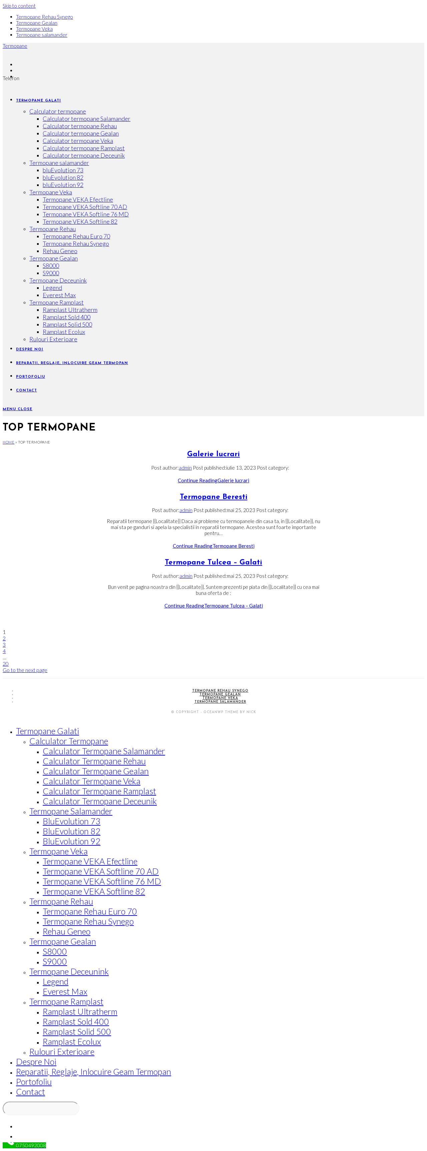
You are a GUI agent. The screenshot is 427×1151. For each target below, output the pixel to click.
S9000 (55, 961)
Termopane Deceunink (69, 971)
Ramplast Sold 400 (76, 1021)
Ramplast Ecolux (72, 1041)
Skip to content (19, 6)
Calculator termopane (68, 741)
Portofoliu (34, 1082)
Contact (30, 1092)
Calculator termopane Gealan (96, 771)
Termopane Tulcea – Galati (213, 562)
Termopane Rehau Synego (44, 17)
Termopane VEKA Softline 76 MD (102, 881)
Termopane (15, 46)
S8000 (55, 951)
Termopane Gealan (36, 23)
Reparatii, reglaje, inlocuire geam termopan (93, 1071)
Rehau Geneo (66, 931)
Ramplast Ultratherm (80, 1011)
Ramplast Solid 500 (77, 1031)
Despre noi (36, 1061)
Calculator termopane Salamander (104, 751)
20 (6, 663)
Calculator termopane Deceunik (100, 801)
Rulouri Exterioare (61, 1051)
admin (185, 468)
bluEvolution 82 (71, 831)
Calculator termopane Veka (91, 781)
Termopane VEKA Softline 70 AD (101, 871)
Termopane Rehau (61, 901)
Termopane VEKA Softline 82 (94, 891)
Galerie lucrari (213, 454)
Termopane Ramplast (66, 1001)
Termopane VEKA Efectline (90, 861)
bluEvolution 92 (71, 841)
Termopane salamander (41, 35)
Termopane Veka (34, 29)
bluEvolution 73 (71, 821)
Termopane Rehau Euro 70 (90, 911)
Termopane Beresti (214, 497)
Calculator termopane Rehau (94, 761)
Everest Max (65, 991)
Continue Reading (213, 480)
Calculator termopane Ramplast (99, 791)
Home (8, 442)
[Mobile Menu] (17, 409)
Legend (55, 981)
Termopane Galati (47, 731)
